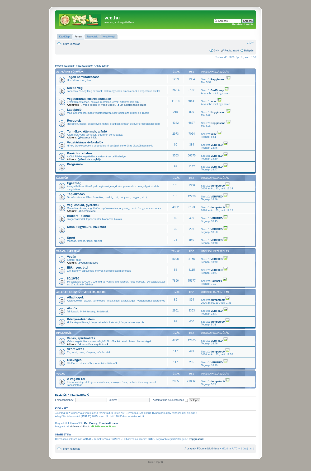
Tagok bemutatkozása (83, 77)
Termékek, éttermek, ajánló (87, 131)
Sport (71, 237)
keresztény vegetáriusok (94, 344)
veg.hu (60, 373)
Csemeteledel (88, 211)
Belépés (249, 50)
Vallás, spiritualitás (81, 338)
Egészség (74, 183)
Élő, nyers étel (77, 267)
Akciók (72, 308)
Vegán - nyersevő (68, 251)
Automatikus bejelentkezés (170, 399)
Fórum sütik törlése (208, 448)
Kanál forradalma (80, 153)
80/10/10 (73, 278)
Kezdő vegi (75, 88)
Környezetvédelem (81, 319)
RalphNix (216, 280)
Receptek (74, 120)
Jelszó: (113, 399)
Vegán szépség (89, 262)
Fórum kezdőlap (70, 43)
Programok (75, 164)
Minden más (63, 333)
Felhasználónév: (64, 399)
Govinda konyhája (90, 159)
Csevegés (74, 360)
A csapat (190, 448)
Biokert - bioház (78, 216)
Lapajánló (74, 109)
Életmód (62, 178)
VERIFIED (217, 144)
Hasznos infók (88, 137)
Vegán (71, 256)
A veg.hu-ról (76, 379)
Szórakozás (75, 349)
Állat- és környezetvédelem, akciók (81, 292)
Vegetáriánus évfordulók (85, 142)
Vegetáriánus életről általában (89, 99)
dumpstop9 (218, 185)
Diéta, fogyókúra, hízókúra (86, 227)
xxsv (213, 101)
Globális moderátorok (103, 426)
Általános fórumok (70, 71)
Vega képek (90, 104)
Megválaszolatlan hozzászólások (74, 65)
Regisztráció (232, 50)
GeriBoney (217, 90)
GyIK (216, 50)
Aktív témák (102, 65)
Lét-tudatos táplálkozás (132, 104)
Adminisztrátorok (80, 426)
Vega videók (108, 104)
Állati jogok (75, 297)
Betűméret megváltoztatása (250, 43)
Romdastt (105, 423)
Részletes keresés (243, 24)
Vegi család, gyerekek (83, 205)
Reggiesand (218, 79)
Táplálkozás (76, 194)
